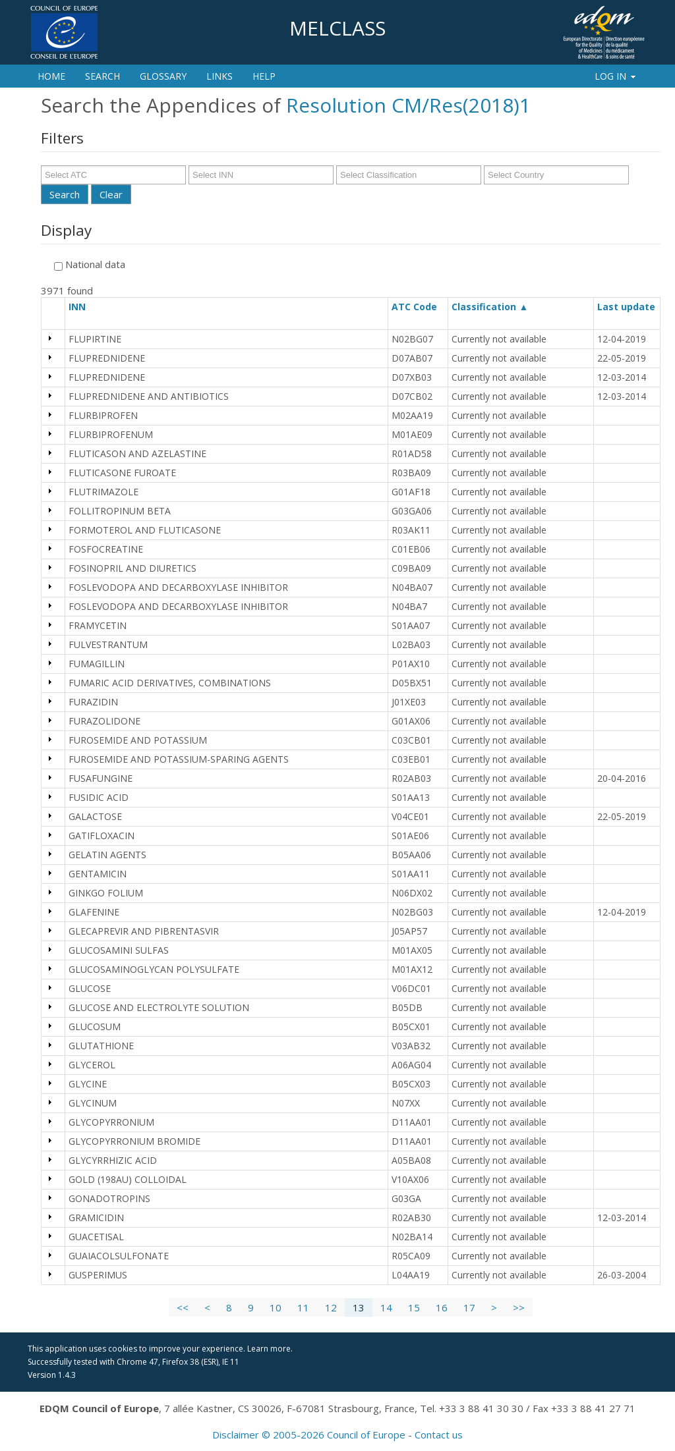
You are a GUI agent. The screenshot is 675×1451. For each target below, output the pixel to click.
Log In (616, 76)
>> (519, 1307)
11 (303, 1307)
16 (442, 1307)
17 (469, 1307)
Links (219, 76)
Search (102, 76)
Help (264, 76)
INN (83, 306)
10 (275, 1307)
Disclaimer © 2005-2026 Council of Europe (308, 1434)
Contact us (439, 1434)
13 (359, 1307)
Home (51, 76)
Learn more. (270, 1348)
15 (414, 1307)
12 (331, 1307)
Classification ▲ (490, 306)
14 (386, 1307)
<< (183, 1307)
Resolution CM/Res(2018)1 (408, 105)
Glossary (163, 76)
